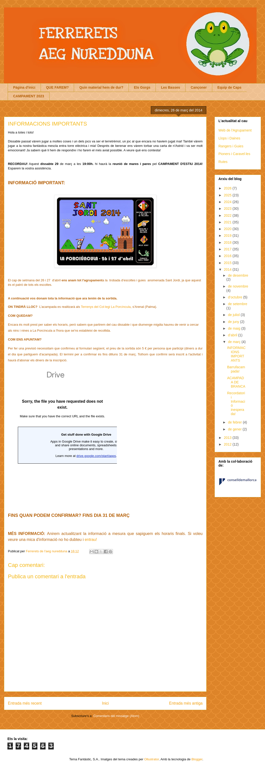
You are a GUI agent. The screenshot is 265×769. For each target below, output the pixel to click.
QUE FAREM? (57, 87)
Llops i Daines (229, 138)
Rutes (223, 162)
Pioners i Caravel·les (234, 154)
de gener (235, 429)
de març (234, 342)
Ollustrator (151, 759)
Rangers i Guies (230, 146)
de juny (234, 322)
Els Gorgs (142, 87)
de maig (234, 328)
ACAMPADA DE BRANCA (236, 382)
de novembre (238, 286)
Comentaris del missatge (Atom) (116, 716)
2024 (228, 202)
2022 (228, 215)
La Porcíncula (121, 307)
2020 (228, 229)
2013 (228, 438)
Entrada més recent (25, 703)
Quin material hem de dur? (101, 87)
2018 (228, 242)
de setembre (237, 304)
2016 (228, 256)
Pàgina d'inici (24, 87)
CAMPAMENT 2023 (28, 96)
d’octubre (235, 297)
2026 (228, 188)
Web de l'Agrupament (235, 130)
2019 (228, 236)
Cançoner (199, 87)
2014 (228, 269)
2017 (228, 249)
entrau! (91, 539)
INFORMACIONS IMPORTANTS (236, 354)
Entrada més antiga (186, 703)
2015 (228, 263)
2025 (228, 195)
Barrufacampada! (236, 369)
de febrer (235, 422)
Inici (105, 703)
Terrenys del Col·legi (96, 307)
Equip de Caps (229, 87)
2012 (228, 444)
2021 (228, 222)
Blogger (196, 759)
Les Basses (170, 87)
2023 (228, 209)
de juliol (234, 315)
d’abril (233, 335)
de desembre (238, 275)
